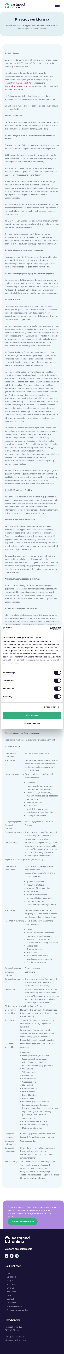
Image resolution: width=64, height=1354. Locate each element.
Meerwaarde (12, 1284)
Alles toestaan (32, 715)
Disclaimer (11, 1302)
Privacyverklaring (14, 1306)
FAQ (9, 1295)
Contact (10, 1298)
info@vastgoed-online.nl (15, 1339)
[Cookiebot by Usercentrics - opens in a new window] (50, 628)
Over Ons (11, 1287)
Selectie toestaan (32, 723)
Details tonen (50, 707)
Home (9, 1272)
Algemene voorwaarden (17, 1309)
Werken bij (11, 1291)
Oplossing (11, 1276)
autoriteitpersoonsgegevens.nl (18, 86)
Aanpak (10, 1280)
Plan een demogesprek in (22, 1221)
